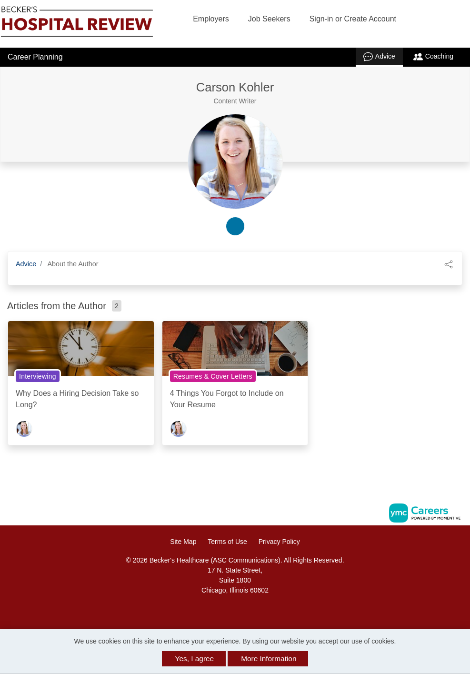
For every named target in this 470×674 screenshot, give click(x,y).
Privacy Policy (279, 541)
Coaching (433, 56)
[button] (448, 263)
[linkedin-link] (235, 226)
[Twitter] (245, 610)
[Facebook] (224, 610)
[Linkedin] (235, 610)
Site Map (183, 541)
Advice (379, 56)
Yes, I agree (194, 658)
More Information (268, 658)
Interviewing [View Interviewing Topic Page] (37, 376)
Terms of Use (227, 541)
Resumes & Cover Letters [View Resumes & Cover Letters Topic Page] (212, 376)
